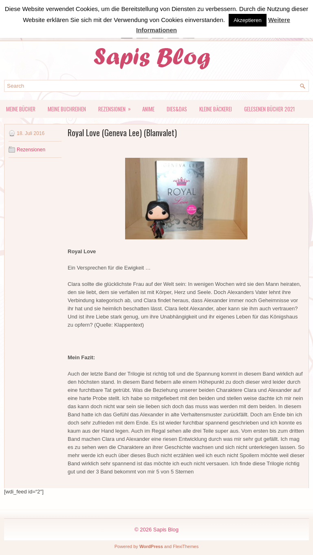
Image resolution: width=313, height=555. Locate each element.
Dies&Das (177, 109)
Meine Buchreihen (67, 109)
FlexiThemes (185, 546)
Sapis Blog (166, 529)
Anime (148, 109)
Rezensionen (117, 106)
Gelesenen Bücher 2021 (269, 109)
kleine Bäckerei (215, 109)
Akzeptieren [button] (248, 20)
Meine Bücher (20, 109)
